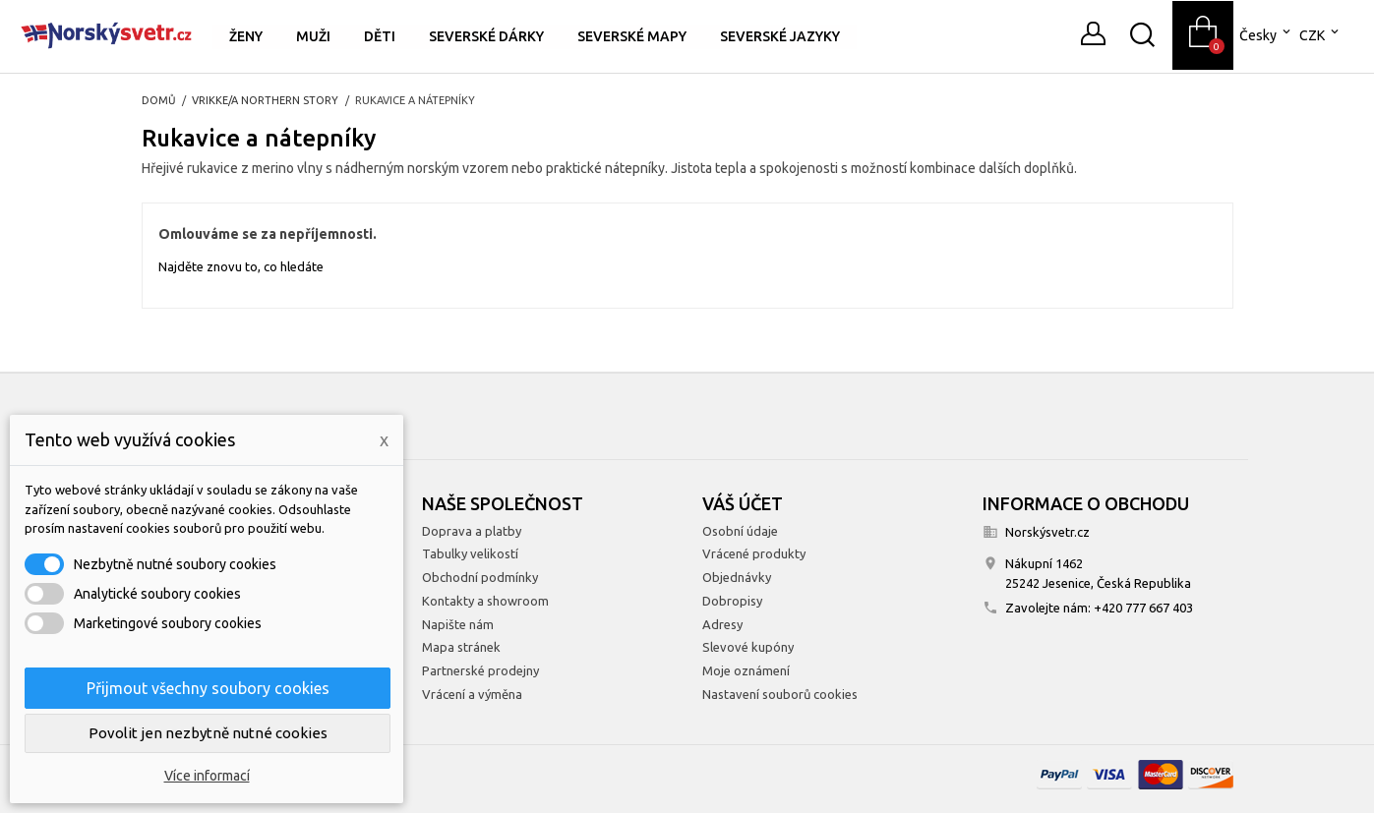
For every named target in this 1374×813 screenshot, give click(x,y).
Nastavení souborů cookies (780, 694)
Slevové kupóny (748, 647)
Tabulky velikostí (470, 553)
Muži (313, 36)
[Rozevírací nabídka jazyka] (1266, 35)
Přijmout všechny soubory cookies (208, 688)
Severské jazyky (780, 36)
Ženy (246, 36)
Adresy (722, 624)
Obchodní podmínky (480, 577)
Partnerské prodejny (480, 670)
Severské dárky (486, 36)
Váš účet (742, 503)
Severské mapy (632, 36)
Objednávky (736, 577)
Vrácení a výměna (472, 694)
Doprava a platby (471, 531)
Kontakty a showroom (485, 601)
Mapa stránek (461, 647)
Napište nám (458, 624)
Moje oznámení (746, 670)
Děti (379, 36)
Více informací (207, 776)
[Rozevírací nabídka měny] (1320, 35)
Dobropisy (732, 601)
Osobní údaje (740, 531)
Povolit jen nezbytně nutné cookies (208, 733)
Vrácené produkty (754, 553)
